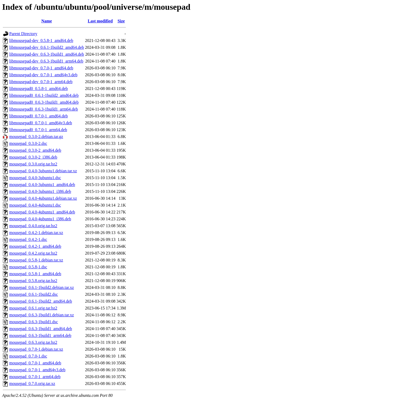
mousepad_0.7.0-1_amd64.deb (35, 363)
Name (46, 21)
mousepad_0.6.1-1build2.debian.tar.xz (41, 287)
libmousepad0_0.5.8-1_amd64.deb (38, 88)
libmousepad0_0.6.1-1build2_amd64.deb (44, 95)
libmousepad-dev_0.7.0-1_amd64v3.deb (43, 75)
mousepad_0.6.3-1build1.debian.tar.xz (41, 315)
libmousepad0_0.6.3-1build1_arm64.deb (43, 109)
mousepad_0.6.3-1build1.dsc (33, 322)
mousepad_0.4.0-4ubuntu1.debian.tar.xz (43, 198)
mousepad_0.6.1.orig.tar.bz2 (33, 308)
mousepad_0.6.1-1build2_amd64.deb (40, 301)
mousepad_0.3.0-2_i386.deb (33, 157)
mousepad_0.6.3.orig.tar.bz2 (33, 342)
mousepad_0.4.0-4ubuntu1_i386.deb (40, 219)
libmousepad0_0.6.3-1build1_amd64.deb (44, 102)
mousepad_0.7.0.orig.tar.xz (32, 383)
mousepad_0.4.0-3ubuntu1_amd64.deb (42, 184)
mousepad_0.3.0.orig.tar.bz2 (33, 164)
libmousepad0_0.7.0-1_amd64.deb (38, 116)
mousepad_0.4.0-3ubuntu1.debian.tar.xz (43, 171)
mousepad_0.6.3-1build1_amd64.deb (40, 328)
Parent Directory (23, 33)
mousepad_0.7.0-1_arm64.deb (34, 376)
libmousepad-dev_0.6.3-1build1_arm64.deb (46, 61)
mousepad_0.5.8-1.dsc (28, 267)
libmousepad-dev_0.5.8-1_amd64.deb (41, 40)
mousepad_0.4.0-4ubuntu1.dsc (35, 205)
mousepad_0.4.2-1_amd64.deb (35, 246)
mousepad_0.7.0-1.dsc (28, 356)
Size (121, 21)
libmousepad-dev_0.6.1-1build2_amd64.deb (46, 47)
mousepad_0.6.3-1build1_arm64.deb (40, 335)
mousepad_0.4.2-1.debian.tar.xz (36, 232)
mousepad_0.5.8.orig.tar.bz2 (33, 280)
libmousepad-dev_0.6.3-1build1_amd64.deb (46, 54)
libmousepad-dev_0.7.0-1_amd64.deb (41, 68)
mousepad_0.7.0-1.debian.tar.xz (36, 349)
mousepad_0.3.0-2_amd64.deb (35, 150)
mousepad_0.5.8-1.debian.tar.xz (36, 260)
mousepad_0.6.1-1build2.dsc (33, 294)
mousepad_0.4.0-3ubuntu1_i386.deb (40, 191)
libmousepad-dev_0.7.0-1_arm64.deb (41, 81)
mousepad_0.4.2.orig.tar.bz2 (33, 253)
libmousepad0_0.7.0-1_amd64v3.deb (40, 123)
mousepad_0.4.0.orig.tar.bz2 (33, 225)
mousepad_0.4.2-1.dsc (28, 239)
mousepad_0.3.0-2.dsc (28, 143)
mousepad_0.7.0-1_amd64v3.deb (37, 370)
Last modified (100, 21)
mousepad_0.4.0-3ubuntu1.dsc (35, 177)
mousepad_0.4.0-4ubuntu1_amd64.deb (42, 212)
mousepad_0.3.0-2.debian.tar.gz (36, 136)
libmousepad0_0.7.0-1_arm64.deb (38, 129)
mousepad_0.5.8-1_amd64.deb (35, 274)
